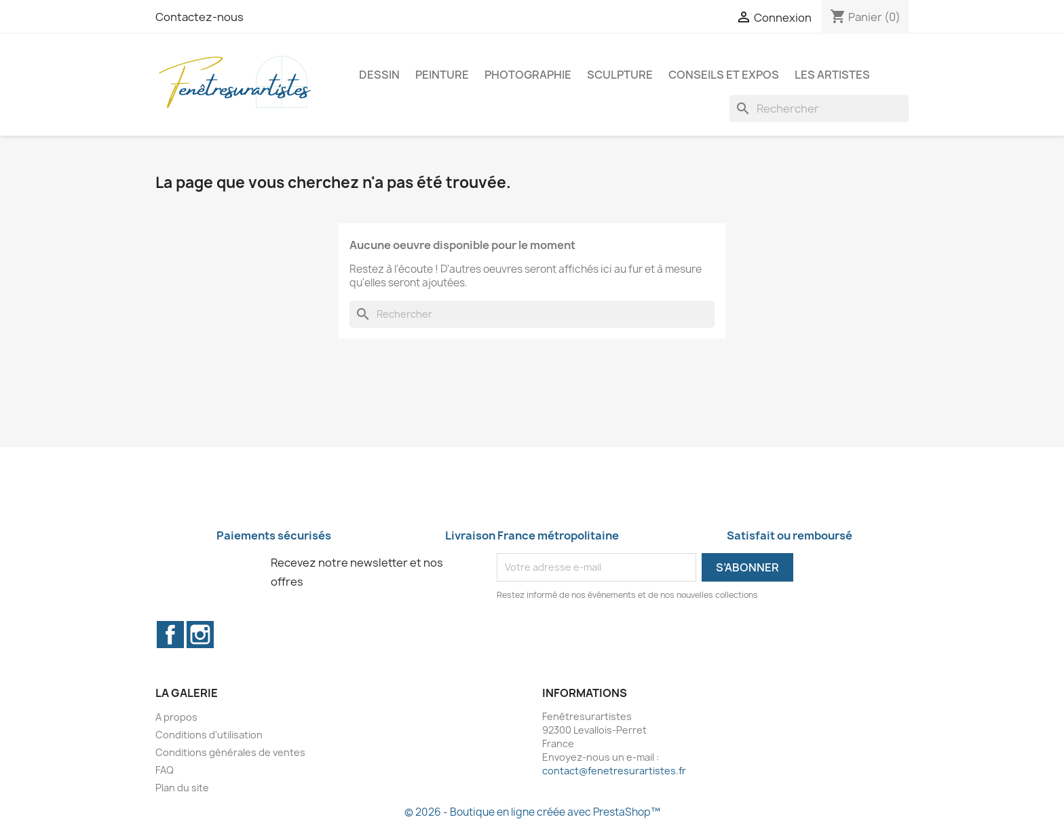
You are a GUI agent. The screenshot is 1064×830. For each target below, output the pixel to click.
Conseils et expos (723, 74)
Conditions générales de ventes (230, 752)
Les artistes (832, 74)
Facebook (170, 634)
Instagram (200, 634)
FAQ (164, 769)
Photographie (527, 74)
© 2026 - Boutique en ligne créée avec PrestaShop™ (532, 812)
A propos (176, 717)
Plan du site (182, 787)
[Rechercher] (819, 108)
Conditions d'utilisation (209, 734)
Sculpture (620, 74)
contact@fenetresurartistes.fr (614, 770)
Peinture (442, 74)
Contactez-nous (199, 17)
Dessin (379, 74)
